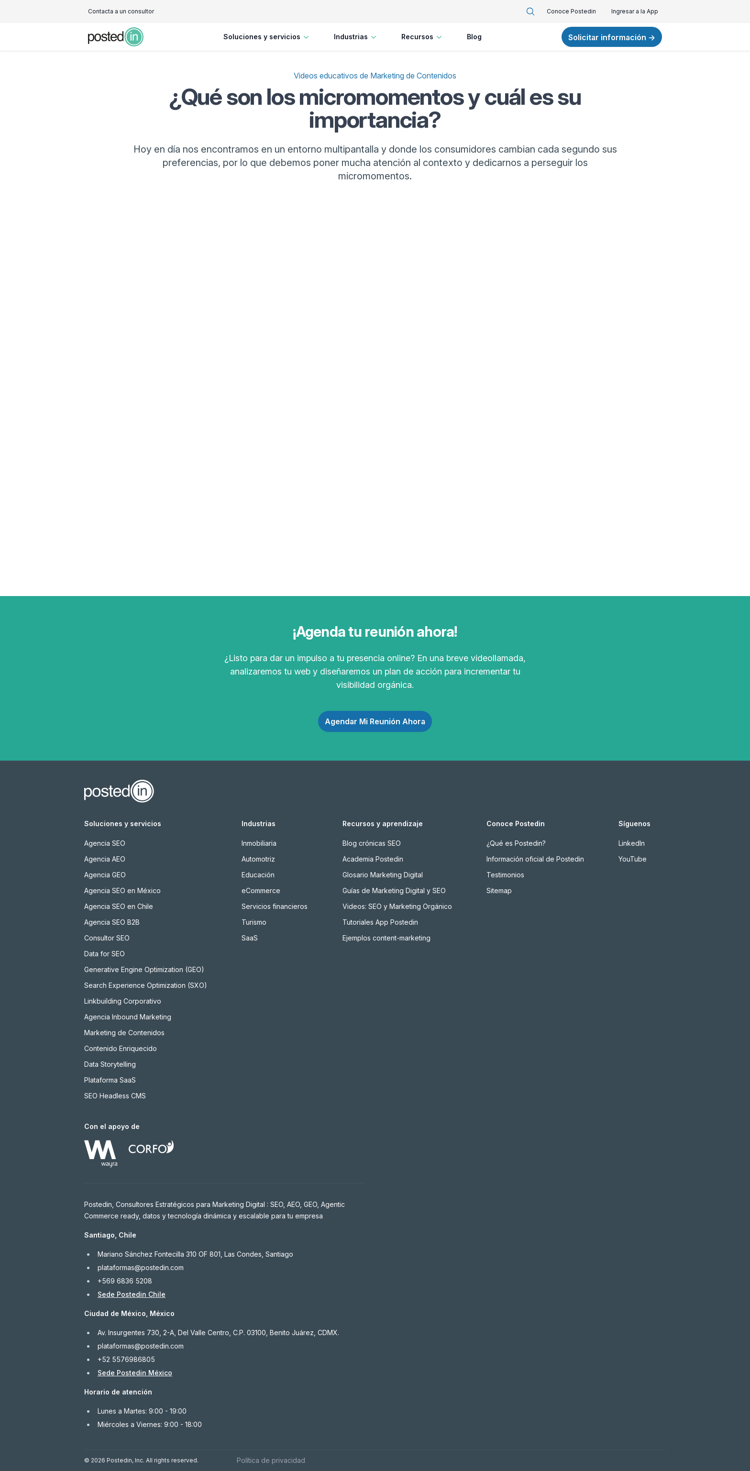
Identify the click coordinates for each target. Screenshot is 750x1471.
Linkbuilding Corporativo (122, 1001)
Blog (474, 37)
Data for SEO (104, 954)
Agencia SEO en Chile (118, 906)
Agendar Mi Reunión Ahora (375, 721)
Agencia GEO (105, 875)
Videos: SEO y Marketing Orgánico (397, 906)
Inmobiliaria (259, 843)
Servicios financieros (275, 906)
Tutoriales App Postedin (380, 922)
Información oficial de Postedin (535, 859)
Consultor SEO (107, 938)
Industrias (356, 37)
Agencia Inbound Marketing (127, 1017)
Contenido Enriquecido (120, 1048)
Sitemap (499, 890)
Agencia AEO (104, 859)
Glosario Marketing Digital (382, 875)
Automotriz (258, 859)
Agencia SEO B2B (112, 922)
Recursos (422, 37)
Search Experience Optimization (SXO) (145, 985)
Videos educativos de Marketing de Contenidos (375, 75)
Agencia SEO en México (122, 890)
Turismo (254, 922)
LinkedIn (631, 843)
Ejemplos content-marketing (386, 938)
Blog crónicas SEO (371, 843)
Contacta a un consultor (121, 11)
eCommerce (261, 890)
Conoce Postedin (571, 11)
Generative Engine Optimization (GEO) (144, 969)
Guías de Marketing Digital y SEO (394, 890)
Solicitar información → (611, 37)
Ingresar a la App (634, 11)
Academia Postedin (372, 859)
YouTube (632, 859)
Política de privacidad (271, 1460)
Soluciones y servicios (267, 37)
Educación (258, 875)
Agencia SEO (104, 843)
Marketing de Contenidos (124, 1033)
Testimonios (505, 875)
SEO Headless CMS (115, 1096)
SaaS (250, 938)
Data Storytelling (110, 1064)
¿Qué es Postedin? (516, 843)
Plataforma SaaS (110, 1080)
